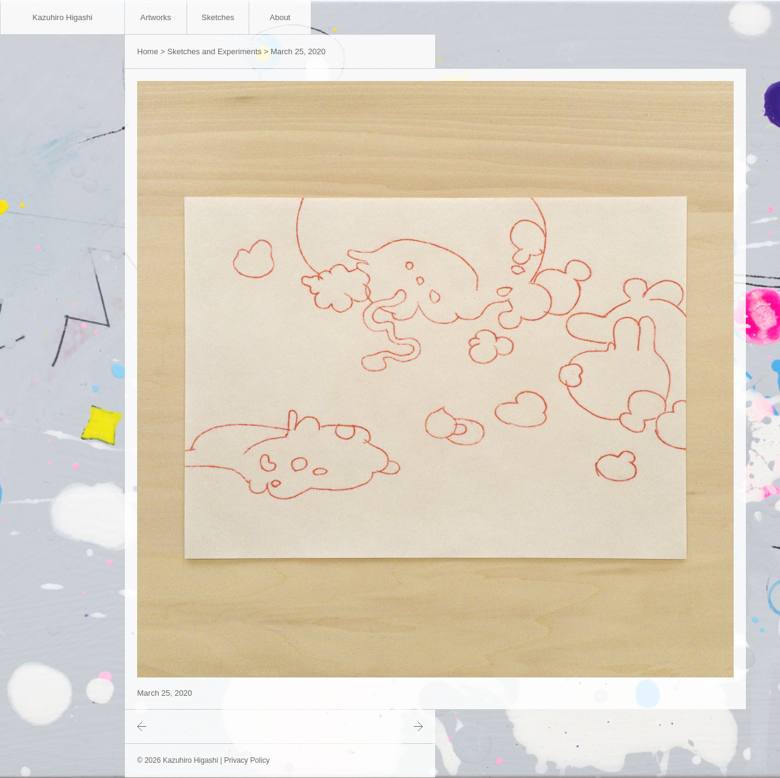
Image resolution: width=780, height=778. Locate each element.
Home (147, 51)
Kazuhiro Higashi (62, 17)
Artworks (155, 17)
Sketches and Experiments (215, 51)
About (280, 17)
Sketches (218, 17)
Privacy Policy (247, 760)
